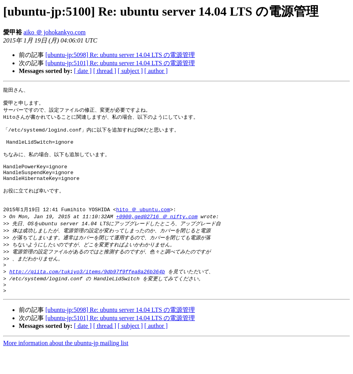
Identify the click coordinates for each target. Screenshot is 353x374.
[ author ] (156, 71)
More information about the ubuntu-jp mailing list (65, 367)
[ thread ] (104, 71)
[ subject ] (130, 71)
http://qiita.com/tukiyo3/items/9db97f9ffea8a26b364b (87, 292)
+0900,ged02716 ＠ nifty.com (157, 233)
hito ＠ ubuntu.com (143, 226)
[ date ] (83, 71)
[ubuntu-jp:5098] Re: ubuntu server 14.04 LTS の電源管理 (120, 55)
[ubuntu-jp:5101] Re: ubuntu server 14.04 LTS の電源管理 (120, 63)
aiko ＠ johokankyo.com (54, 32)
